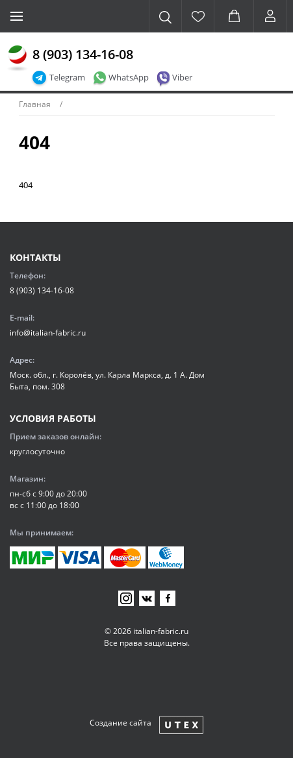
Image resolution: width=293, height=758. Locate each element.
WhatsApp (128, 77)
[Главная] (17, 58)
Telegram (67, 77)
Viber (182, 77)
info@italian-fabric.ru (48, 332)
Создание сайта (120, 722)
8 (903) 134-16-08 (82, 54)
